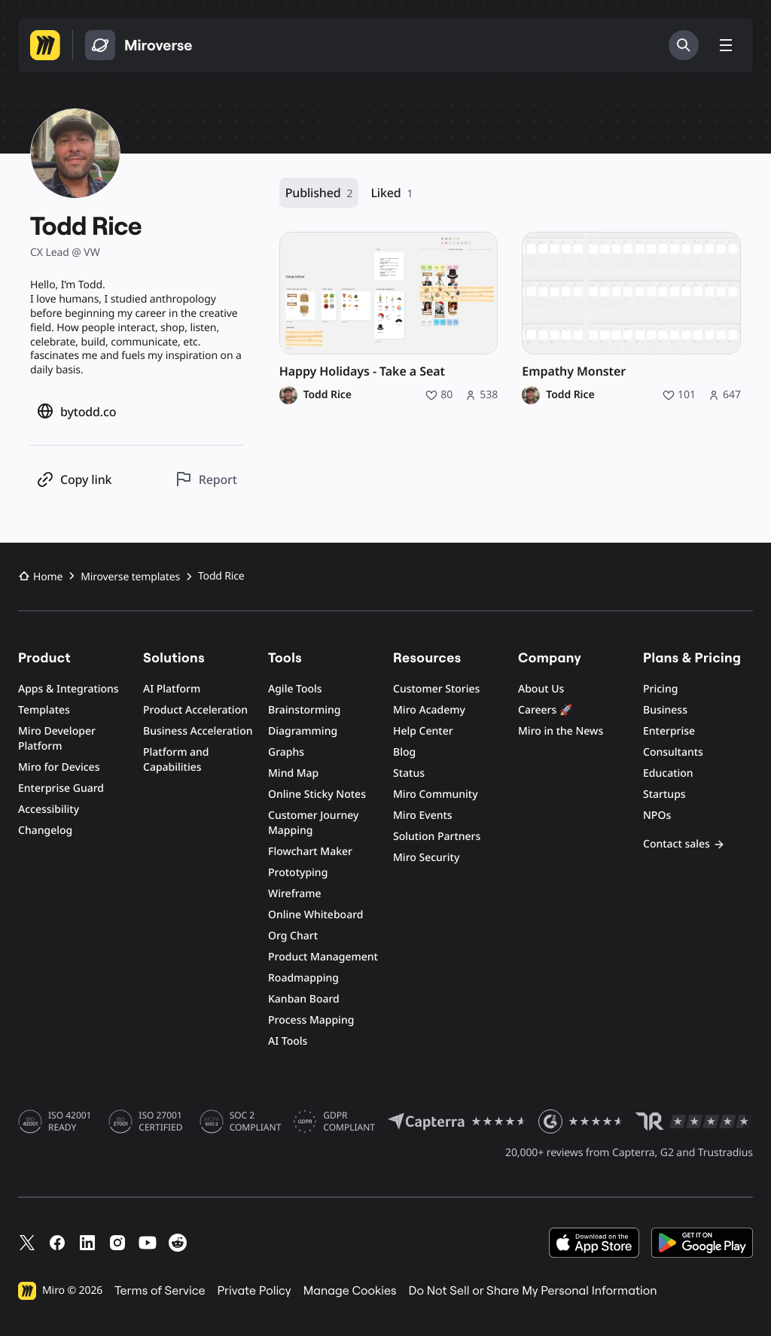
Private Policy (254, 1290)
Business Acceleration (197, 731)
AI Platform (171, 689)
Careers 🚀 (545, 710)
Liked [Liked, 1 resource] (391, 193)
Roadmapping (303, 978)
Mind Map (293, 773)
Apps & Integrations (68, 689)
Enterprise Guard (61, 788)
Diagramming (302, 731)
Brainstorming (304, 710)
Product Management (323, 957)
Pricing (660, 689)
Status (409, 773)
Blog (404, 752)
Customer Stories (436, 689)
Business (665, 710)
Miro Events (423, 815)
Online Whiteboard (315, 915)
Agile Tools (295, 689)
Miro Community (435, 794)
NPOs (657, 815)
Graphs (286, 752)
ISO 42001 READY (69, 1121)
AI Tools (287, 1041)
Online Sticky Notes (317, 794)
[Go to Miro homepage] (45, 45)
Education (668, 773)
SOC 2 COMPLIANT (256, 1121)
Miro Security (426, 858)
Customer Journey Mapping (313, 823)
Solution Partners (436, 836)
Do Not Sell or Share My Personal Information (532, 1290)
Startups (664, 794)
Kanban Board (304, 999)
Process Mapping (311, 1020)
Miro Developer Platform (57, 738)
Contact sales (684, 844)
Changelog (45, 830)
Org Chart (293, 936)
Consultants (673, 752)
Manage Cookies (350, 1290)
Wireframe (295, 894)
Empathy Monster (574, 371)
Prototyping (298, 873)
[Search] (684, 45)
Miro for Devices (58, 767)
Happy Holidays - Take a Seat (362, 371)
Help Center (423, 731)
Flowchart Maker (310, 852)
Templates (44, 710)
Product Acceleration (195, 710)
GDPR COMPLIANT (349, 1121)
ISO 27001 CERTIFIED (160, 1121)
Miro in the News (560, 731)
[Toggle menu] (726, 45)
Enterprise (669, 731)
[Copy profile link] (73, 479)
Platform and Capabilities (176, 760)
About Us (541, 689)
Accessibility (48, 809)
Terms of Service (159, 1290)
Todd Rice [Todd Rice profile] (327, 395)
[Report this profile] (206, 479)
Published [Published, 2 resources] (319, 193)
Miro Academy (429, 710)
